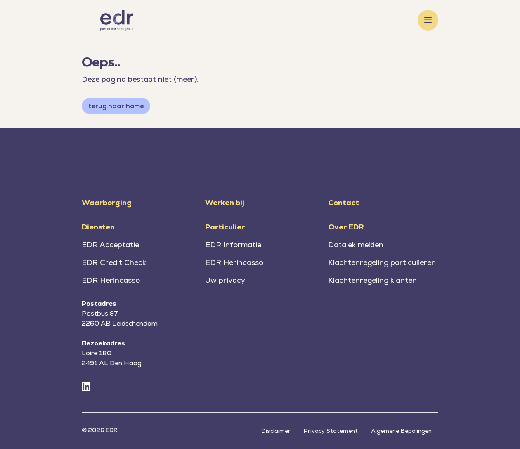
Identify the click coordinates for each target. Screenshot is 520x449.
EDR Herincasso (111, 280)
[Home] (117, 20)
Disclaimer (276, 431)
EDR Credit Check (114, 262)
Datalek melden (355, 244)
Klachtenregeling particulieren (382, 262)
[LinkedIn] (86, 386)
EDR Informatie (233, 244)
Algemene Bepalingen (401, 431)
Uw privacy (225, 280)
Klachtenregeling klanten (372, 280)
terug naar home (116, 106)
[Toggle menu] (428, 20)
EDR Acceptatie (110, 244)
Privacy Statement (331, 431)
